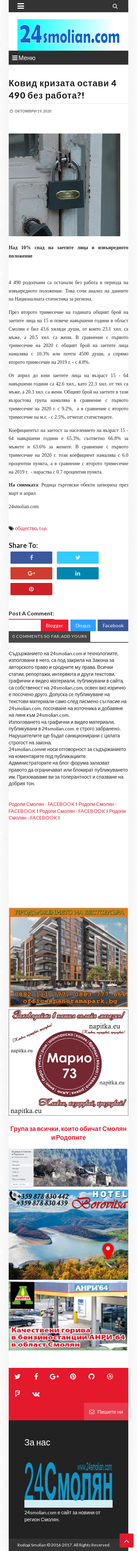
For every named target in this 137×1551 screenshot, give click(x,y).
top (43, 528)
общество (26, 528)
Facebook (113, 625)
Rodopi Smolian (31, 1545)
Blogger (54, 625)
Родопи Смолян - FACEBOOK (42, 804)
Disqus (83, 625)
